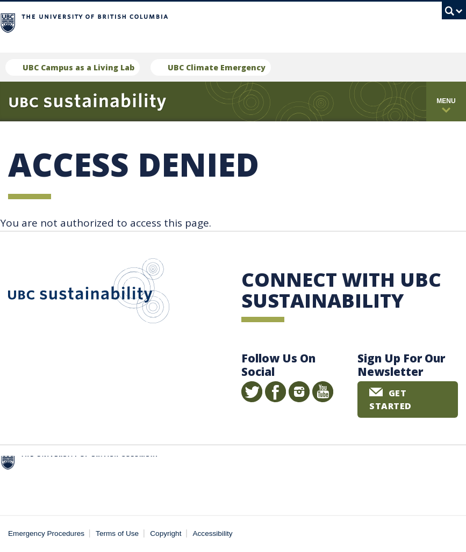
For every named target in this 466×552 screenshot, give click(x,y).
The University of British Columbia (208, 21)
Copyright (165, 533)
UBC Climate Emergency (217, 67)
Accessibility (213, 533)
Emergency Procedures (46, 533)
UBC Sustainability (88, 293)
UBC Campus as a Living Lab (78, 67)
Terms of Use (117, 533)
